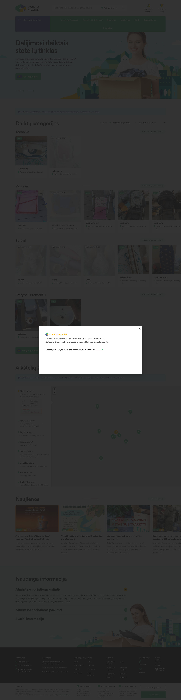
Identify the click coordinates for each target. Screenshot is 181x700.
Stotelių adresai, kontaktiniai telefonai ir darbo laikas (70, 349)
